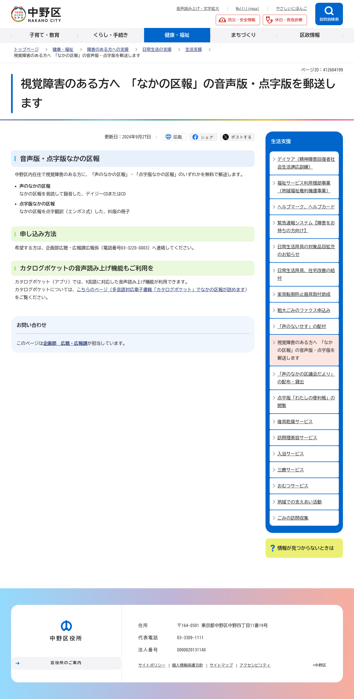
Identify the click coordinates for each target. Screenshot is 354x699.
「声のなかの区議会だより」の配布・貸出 (306, 378)
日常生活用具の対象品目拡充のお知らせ (306, 250)
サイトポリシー (151, 665)
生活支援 (193, 49)
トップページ (26, 49)
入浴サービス (290, 454)
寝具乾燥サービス (295, 421)
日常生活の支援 (156, 49)
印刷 (177, 137)
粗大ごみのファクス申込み (303, 310)
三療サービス (290, 470)
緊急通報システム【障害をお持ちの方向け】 (306, 227)
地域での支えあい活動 (299, 502)
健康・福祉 (63, 49)
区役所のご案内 (66, 663)
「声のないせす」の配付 (301, 326)
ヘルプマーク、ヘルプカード (306, 207)
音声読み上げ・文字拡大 (197, 9)
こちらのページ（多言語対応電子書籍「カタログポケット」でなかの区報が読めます (161, 289)
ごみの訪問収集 (292, 518)
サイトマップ (221, 665)
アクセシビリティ (255, 665)
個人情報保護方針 (187, 665)
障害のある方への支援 (108, 49)
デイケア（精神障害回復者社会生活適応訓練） (306, 163)
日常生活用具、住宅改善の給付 (306, 274)
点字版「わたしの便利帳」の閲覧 (306, 402)
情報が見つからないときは (305, 548)
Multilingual (247, 9)
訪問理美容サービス (297, 437)
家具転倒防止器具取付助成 (303, 294)
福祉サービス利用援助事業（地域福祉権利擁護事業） (303, 187)
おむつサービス (292, 486)
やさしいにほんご (291, 9)
